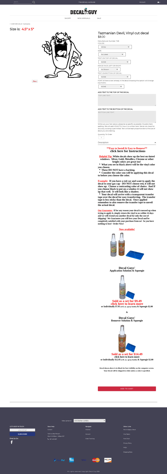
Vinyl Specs (126, 434)
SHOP (67, 18)
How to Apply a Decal (129, 429)
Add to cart (126, 389)
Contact (50, 429)
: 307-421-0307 (53, 439)
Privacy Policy (127, 443)
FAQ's (125, 447)
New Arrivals (84, 18)
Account (142, 2)
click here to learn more (127, 303)
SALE (99, 18)
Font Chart (126, 438)
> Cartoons (26, 24)
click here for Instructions (127, 151)
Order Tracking (90, 438)
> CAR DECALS (16, 24)
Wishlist (87, 429)
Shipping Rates (127, 452)
